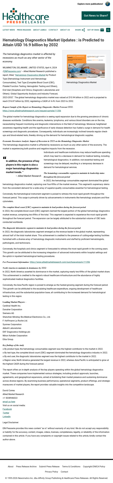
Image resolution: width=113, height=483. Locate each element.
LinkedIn (7, 416)
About (10, 466)
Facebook (7, 409)
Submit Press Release (49, 466)
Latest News (9, 30)
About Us (65, 30)
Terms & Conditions (71, 466)
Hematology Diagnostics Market (30, 75)
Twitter (6, 413)
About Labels (39, 30)
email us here (9, 401)
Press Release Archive (26, 466)
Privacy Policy (51, 471)
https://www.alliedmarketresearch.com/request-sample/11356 (32, 110)
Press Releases (24, 30)
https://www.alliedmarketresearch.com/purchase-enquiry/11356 (60, 262)
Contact (53, 30)
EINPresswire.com (12, 71)
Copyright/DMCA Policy (94, 466)
